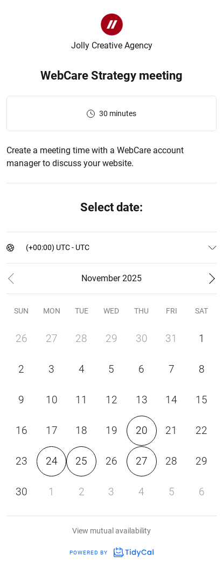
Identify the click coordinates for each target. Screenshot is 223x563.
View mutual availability (111, 530)
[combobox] (26, 247)
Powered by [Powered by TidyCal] (111, 552)
